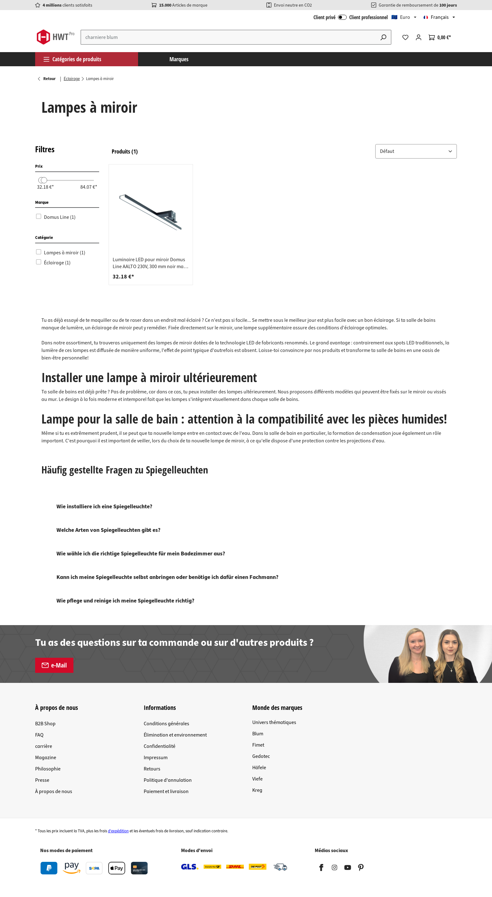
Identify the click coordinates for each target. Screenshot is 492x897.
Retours (152, 768)
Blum (257, 733)
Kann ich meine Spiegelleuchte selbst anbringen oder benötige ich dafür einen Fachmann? (167, 577)
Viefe (257, 778)
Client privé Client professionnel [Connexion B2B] (350, 17)
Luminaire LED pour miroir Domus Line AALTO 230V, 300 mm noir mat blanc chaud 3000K (149, 263)
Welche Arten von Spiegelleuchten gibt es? (108, 530)
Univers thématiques (274, 722)
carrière (43, 746)
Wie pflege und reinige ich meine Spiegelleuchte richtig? (125, 601)
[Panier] (439, 37)
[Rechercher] (383, 37)
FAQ (39, 735)
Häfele (259, 767)
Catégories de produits (72, 59)
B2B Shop (45, 723)
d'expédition (118, 831)
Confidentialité (159, 746)
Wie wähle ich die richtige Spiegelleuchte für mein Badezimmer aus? (140, 554)
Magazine (45, 757)
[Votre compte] (418, 37)
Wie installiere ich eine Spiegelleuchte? (104, 507)
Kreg (257, 790)
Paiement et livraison (166, 791)
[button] (416, 151)
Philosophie (48, 768)
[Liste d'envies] (405, 37)
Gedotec (261, 756)
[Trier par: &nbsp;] (416, 151)
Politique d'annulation (168, 780)
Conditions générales (166, 723)
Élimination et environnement (175, 735)
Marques (179, 59)
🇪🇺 (400, 17)
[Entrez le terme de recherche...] (228, 37)
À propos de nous (53, 791)
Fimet (258, 745)
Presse (42, 780)
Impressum (156, 757)
